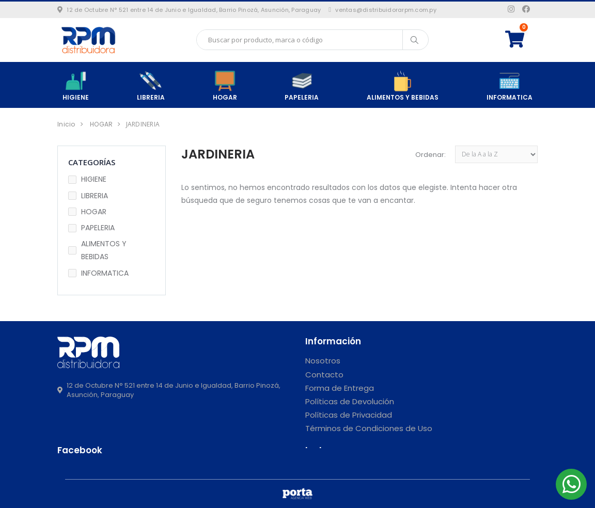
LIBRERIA (151, 86)
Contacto (324, 374)
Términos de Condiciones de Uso (368, 428)
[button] (521, 39)
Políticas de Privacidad (348, 414)
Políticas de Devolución (349, 401)
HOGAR (225, 86)
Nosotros (322, 360)
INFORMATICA (510, 86)
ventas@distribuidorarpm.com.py (382, 10)
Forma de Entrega (339, 388)
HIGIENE (75, 86)
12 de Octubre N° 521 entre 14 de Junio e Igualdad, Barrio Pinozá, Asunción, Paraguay (189, 10)
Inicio (66, 124)
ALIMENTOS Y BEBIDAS (403, 86)
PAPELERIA (302, 86)
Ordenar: (430, 155)
